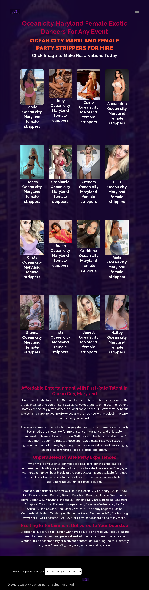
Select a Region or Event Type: (28, 571)
